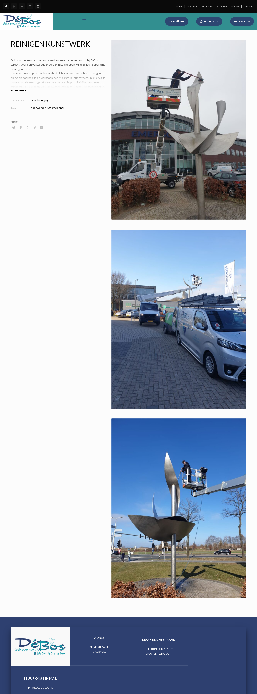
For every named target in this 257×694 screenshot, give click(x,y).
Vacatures (206, 6)
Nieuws (235, 6)
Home (179, 6)
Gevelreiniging (39, 100)
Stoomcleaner (55, 108)
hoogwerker (38, 108)
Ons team (192, 6)
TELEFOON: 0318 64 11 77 (158, 648)
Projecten (222, 6)
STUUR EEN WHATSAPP (158, 653)
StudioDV (76, 676)
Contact (248, 6)
